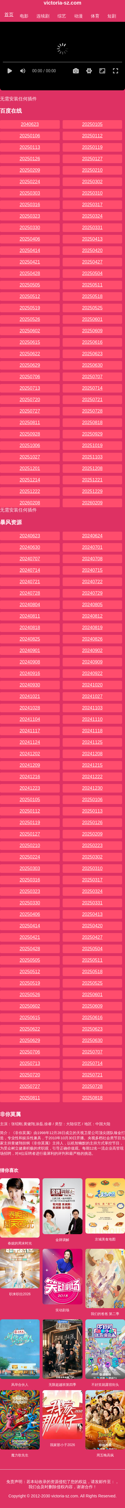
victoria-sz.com (62, 3)
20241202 (30, 753)
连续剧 (42, 15)
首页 (9, 14)
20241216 (30, 776)
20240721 (30, 581)
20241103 (92, 707)
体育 (95, 15)
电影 (24, 15)
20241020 (92, 684)
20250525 (92, 307)
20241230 (92, 788)
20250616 (92, 342)
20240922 (92, 673)
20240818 (30, 627)
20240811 (30, 616)
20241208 (92, 753)
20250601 (92, 319)
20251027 (30, 456)
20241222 (92, 776)
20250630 (92, 365)
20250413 (92, 239)
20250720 (30, 399)
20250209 (30, 170)
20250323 (30, 216)
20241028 (30, 707)
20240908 (30, 662)
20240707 (30, 558)
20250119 (92, 147)
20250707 (92, 376)
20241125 (92, 742)
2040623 (30, 124)
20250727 (30, 411)
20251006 (30, 445)
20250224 (30, 181)
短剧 (111, 15)
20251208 (92, 468)
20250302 (92, 181)
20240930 (30, 684)
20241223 (30, 788)
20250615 (30, 342)
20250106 (30, 135)
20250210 (92, 170)
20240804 (30, 604)
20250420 (92, 250)
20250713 (30, 388)
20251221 (92, 479)
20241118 (92, 730)
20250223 (92, 845)
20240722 (92, 581)
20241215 (92, 765)
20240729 (92, 593)
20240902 (92, 650)
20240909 (92, 662)
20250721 (92, 399)
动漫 (78, 15)
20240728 (30, 593)
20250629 (30, 365)
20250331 (92, 227)
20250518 (92, 296)
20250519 (30, 307)
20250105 (92, 124)
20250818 (92, 422)
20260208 (30, 502)
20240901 (30, 650)
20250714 (92, 388)
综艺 (61, 15)
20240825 (30, 639)
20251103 (92, 456)
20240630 (30, 547)
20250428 (30, 273)
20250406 (30, 239)
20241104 (30, 719)
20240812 (92, 616)
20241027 (92, 696)
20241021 (30, 696)
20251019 (92, 445)
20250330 (30, 227)
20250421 (30, 262)
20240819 (92, 627)
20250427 (92, 262)
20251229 (92, 491)
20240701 (92, 547)
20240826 (92, 639)
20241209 (30, 765)
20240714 (30, 570)
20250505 (30, 284)
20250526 (30, 319)
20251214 (30, 479)
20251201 (30, 468)
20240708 (92, 558)
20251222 (30, 491)
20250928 (30, 434)
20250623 (92, 353)
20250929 (92, 434)
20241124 (30, 742)
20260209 (92, 502)
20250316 (30, 204)
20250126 (30, 158)
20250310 (92, 193)
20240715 (92, 570)
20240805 (92, 604)
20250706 (30, 376)
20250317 (92, 204)
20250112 (92, 135)
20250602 (30, 330)
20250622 (30, 353)
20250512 (30, 296)
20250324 (92, 216)
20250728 (92, 411)
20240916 (30, 673)
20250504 (92, 273)
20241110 (92, 719)
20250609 (92, 330)
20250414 (30, 250)
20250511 (92, 284)
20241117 (30, 730)
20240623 (30, 535)
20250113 (30, 147)
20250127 (92, 158)
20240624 (92, 535)
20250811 (30, 422)
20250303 (30, 193)
